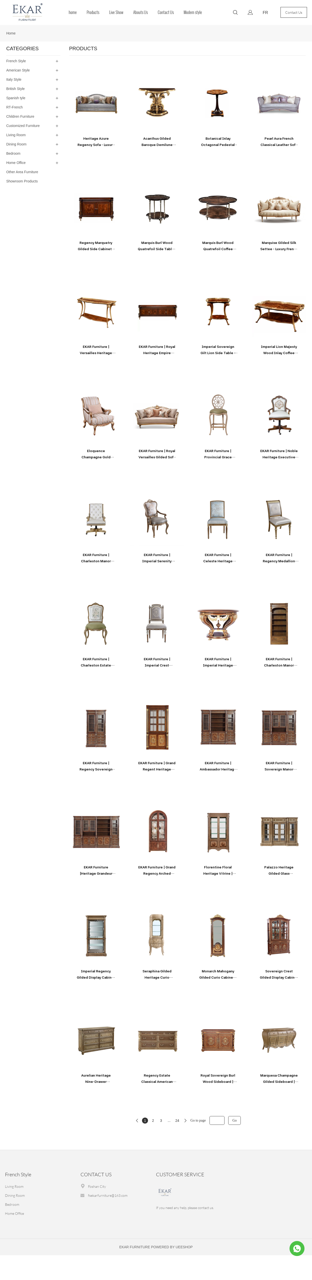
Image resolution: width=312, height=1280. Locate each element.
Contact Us (166, 12)
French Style (18, 1174)
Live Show (116, 12)
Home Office (14, 1213)
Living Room (14, 1186)
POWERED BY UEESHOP (172, 1247)
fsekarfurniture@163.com (108, 1195)
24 (177, 1121)
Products (93, 12)
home (73, 12)
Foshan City (97, 1186)
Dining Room (15, 1195)
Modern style (193, 12)
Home (11, 33)
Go (234, 1120)
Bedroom (12, 1204)
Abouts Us (140, 12)
